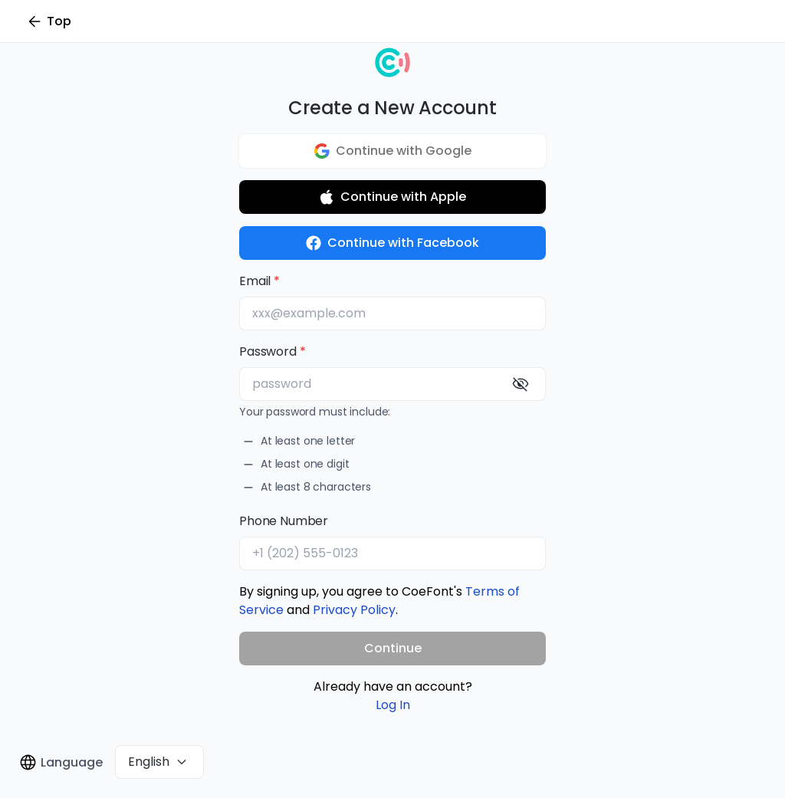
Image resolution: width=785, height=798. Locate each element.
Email (255, 281)
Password (268, 351)
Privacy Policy (354, 610)
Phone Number (283, 521)
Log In (393, 705)
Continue (393, 648)
